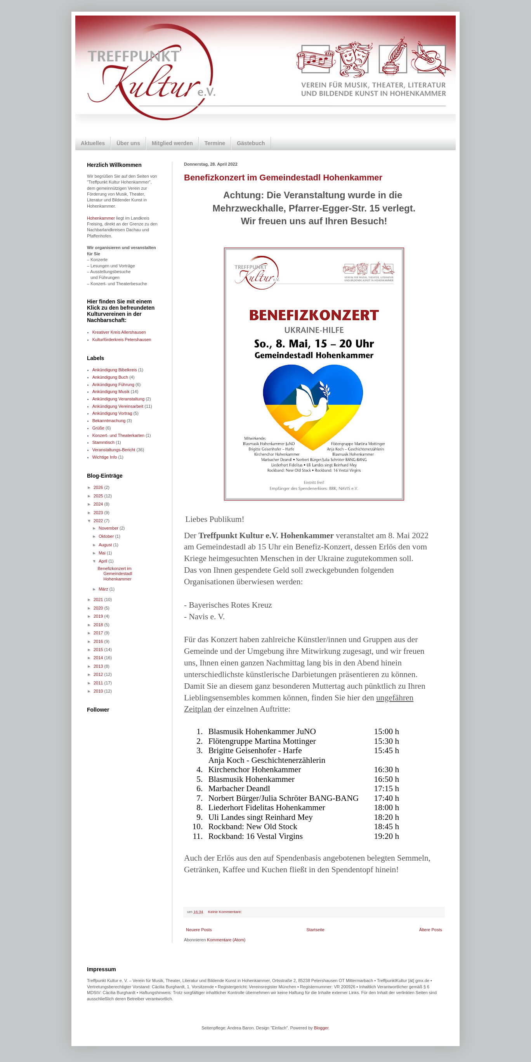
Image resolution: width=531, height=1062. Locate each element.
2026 (99, 487)
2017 (99, 633)
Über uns (128, 143)
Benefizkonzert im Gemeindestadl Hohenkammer (283, 177)
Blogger (321, 1028)
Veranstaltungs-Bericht (113, 449)
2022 (99, 520)
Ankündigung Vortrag (112, 413)
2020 (99, 608)
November (109, 528)
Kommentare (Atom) (226, 939)
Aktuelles (93, 143)
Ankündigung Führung (113, 384)
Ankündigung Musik (111, 391)
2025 (99, 496)
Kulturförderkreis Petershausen (121, 339)
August (106, 544)
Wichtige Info (104, 457)
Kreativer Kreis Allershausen (119, 332)
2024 (99, 504)
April (103, 561)
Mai (103, 553)
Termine (215, 143)
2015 (99, 649)
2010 (99, 691)
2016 (99, 641)
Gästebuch (251, 143)
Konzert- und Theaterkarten (118, 435)
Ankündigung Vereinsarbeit (117, 406)
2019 (99, 616)
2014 (99, 657)
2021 (99, 599)
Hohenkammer (101, 218)
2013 (99, 666)
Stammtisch (103, 442)
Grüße (98, 428)
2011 (99, 683)
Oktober (107, 536)
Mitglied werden (172, 143)
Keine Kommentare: (225, 912)
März (104, 589)
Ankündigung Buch (110, 377)
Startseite (315, 929)
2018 (99, 624)
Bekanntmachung (109, 420)
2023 (99, 512)
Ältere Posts (430, 929)
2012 (99, 674)
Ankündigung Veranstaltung (118, 399)
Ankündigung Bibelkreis (114, 369)
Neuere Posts (199, 929)
